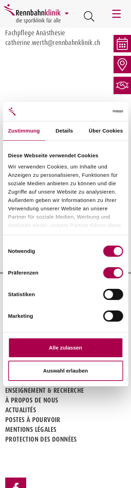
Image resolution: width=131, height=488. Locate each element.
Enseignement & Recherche (44, 390)
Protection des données (41, 439)
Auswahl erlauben (65, 371)
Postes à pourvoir (32, 419)
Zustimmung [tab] (24, 131)
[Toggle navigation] (117, 14)
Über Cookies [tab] (106, 131)
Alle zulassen (65, 348)
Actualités (20, 409)
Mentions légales (30, 429)
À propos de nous (31, 400)
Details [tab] (64, 131)
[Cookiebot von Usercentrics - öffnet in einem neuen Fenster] (93, 111)
